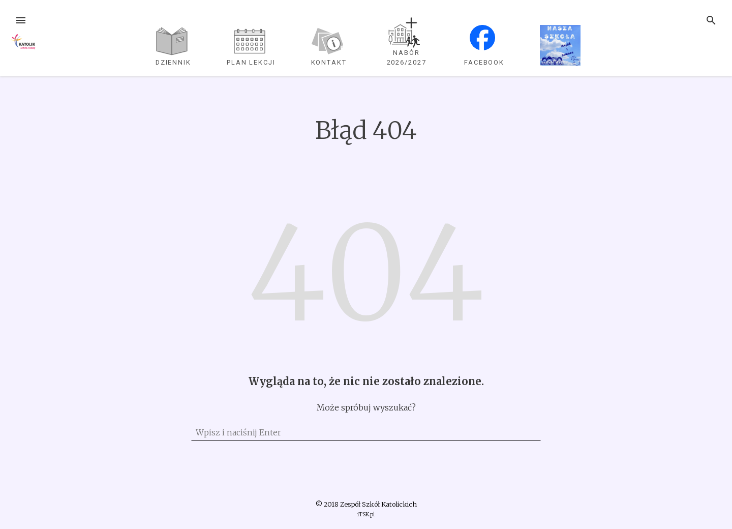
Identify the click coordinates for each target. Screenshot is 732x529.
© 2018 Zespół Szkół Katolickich (366, 504)
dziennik (173, 62)
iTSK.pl (366, 514)
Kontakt (329, 62)
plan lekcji (251, 62)
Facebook (484, 62)
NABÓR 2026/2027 (406, 57)
